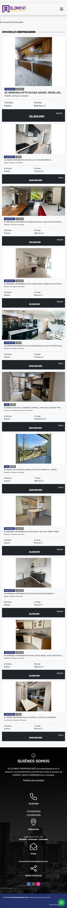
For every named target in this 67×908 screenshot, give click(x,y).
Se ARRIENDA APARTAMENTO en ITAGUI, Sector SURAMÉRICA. (29, 594)
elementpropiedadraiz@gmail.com (33, 861)
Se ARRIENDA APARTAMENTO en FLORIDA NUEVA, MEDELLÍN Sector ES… (33, 284)
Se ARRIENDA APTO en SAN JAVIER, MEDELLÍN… (33, 92)
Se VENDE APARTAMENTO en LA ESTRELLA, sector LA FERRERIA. (30, 717)
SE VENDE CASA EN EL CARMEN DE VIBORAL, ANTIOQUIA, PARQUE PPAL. (32, 408)
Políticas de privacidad (33, 780)
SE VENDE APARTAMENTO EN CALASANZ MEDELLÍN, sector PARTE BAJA (33, 346)
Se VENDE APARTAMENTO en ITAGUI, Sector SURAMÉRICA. (28, 160)
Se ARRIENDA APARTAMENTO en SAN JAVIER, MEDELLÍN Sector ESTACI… (33, 656)
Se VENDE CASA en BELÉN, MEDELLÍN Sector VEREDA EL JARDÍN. (30, 470)
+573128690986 (33, 811)
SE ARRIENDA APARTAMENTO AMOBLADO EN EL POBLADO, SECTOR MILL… (33, 222)
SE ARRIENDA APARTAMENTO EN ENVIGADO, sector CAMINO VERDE (31, 532)
